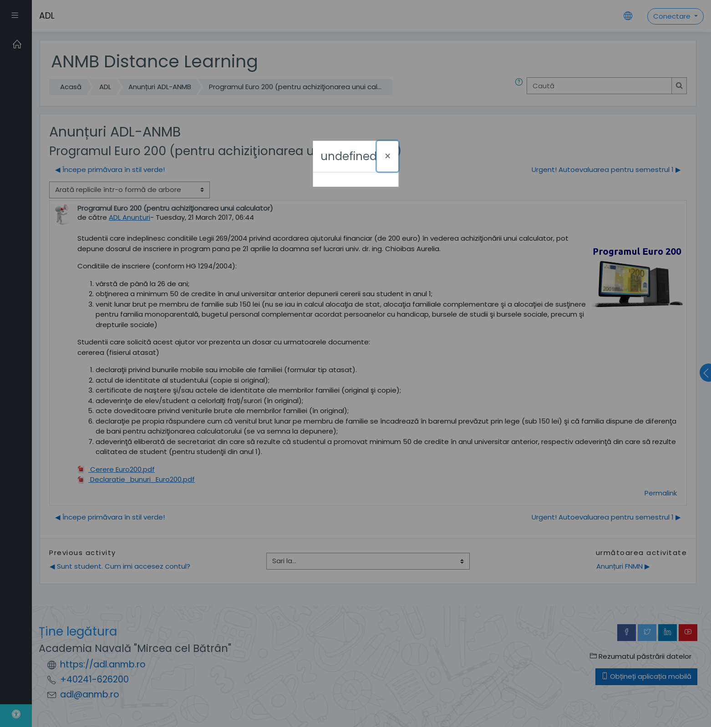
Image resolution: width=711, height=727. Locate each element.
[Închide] (387, 156)
